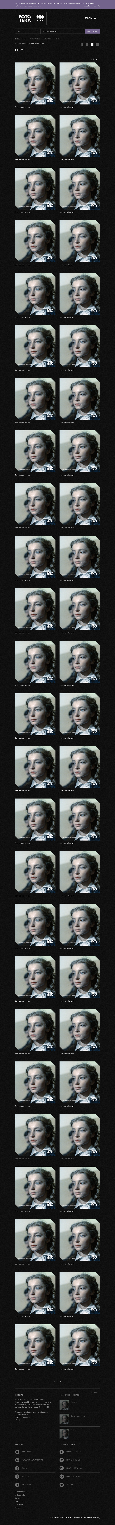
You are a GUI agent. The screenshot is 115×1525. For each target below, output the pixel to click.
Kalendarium (19, 1501)
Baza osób (20, 1495)
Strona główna (21, 39)
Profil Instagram (71, 1468)
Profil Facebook (71, 1452)
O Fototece (19, 1504)
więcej (17, 1420)
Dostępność (19, 1508)
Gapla (21, 1468)
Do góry (95, 1392)
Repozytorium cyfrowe (29, 1460)
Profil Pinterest (70, 1460)
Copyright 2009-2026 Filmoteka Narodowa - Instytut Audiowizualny (74, 1518)
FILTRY (19, 50)
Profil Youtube (70, 1476)
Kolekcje (18, 1498)
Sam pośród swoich (22, 107)
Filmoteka (23, 1452)
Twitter (66, 1484)
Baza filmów (20, 1492)
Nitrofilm (23, 1484)
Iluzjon (22, 1476)
